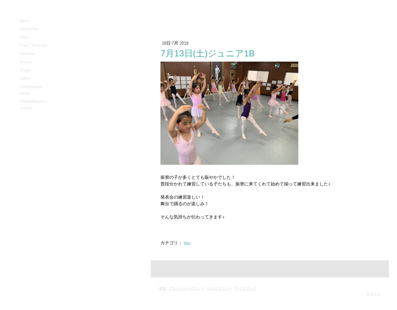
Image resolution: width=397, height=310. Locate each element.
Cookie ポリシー (219, 288)
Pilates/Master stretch (32, 104)
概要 (162, 288)
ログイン (373, 293)
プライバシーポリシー (187, 288)
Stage (25, 70)
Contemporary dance (31, 90)
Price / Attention (33, 45)
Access (26, 62)
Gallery (25, 78)
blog (187, 243)
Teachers (27, 53)
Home (24, 20)
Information (29, 29)
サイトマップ (245, 288)
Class (24, 37)
